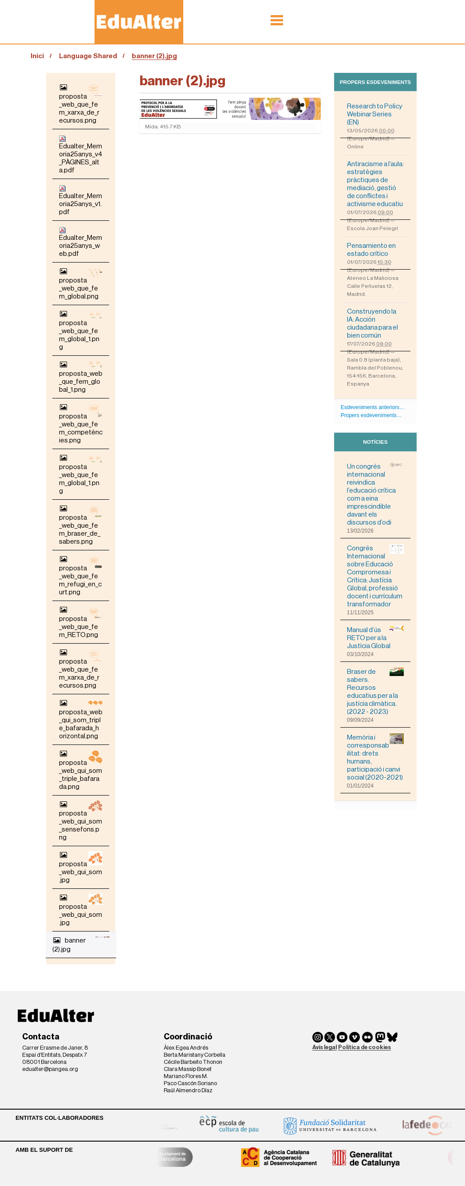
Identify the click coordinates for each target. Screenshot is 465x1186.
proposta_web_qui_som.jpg (80, 867)
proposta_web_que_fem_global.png (80, 283)
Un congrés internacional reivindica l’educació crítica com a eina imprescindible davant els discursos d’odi (375, 494)
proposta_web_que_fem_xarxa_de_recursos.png (80, 104)
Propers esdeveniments (375, 82)
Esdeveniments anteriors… (373, 407)
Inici (37, 56)
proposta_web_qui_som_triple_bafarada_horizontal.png (80, 719)
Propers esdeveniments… (371, 415)
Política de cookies (364, 1047)
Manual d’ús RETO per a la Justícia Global (375, 637)
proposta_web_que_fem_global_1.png (80, 330)
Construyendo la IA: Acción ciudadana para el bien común (372, 323)
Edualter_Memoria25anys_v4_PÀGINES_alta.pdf (80, 154)
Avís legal (324, 1047)
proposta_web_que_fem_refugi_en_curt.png (80, 575)
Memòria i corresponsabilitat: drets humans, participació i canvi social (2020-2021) (375, 757)
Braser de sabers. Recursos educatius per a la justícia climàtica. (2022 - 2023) (375, 691)
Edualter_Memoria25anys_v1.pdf (80, 200)
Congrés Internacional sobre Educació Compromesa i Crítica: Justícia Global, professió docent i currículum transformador (375, 576)
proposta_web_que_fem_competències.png (80, 423)
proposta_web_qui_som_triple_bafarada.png (80, 770)
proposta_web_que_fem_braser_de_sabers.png (80, 525)
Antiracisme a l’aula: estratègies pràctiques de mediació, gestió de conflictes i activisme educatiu (375, 183)
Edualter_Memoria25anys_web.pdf (80, 242)
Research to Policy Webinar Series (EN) (374, 114)
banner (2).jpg (81, 944)
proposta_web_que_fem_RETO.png (80, 622)
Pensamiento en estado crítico (371, 249)
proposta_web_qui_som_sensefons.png (80, 820)
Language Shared (88, 56)
